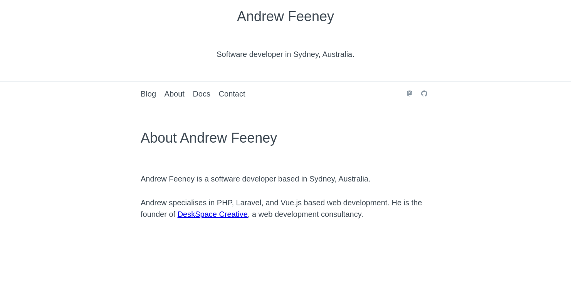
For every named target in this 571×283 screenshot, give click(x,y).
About (175, 94)
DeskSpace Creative (213, 214)
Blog (148, 94)
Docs (201, 94)
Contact (232, 94)
